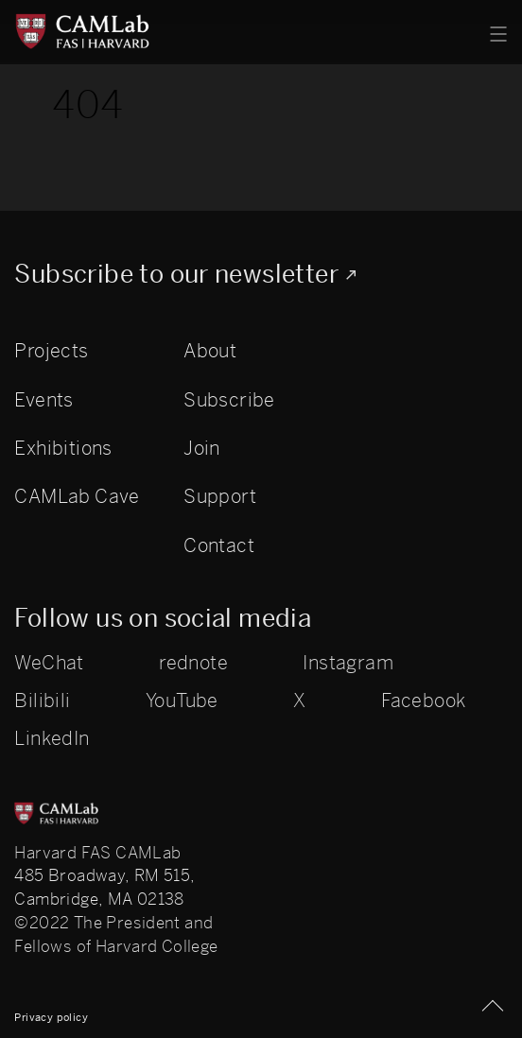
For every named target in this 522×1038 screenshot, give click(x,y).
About (209, 350)
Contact (218, 545)
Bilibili (42, 701)
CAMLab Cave (76, 496)
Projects (51, 350)
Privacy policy (51, 1017)
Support (219, 496)
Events (43, 400)
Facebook (423, 701)
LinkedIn (51, 739)
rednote (193, 663)
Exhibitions (63, 448)
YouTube (182, 701)
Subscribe (229, 400)
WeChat (48, 663)
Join (201, 448)
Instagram (348, 663)
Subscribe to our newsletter (176, 274)
